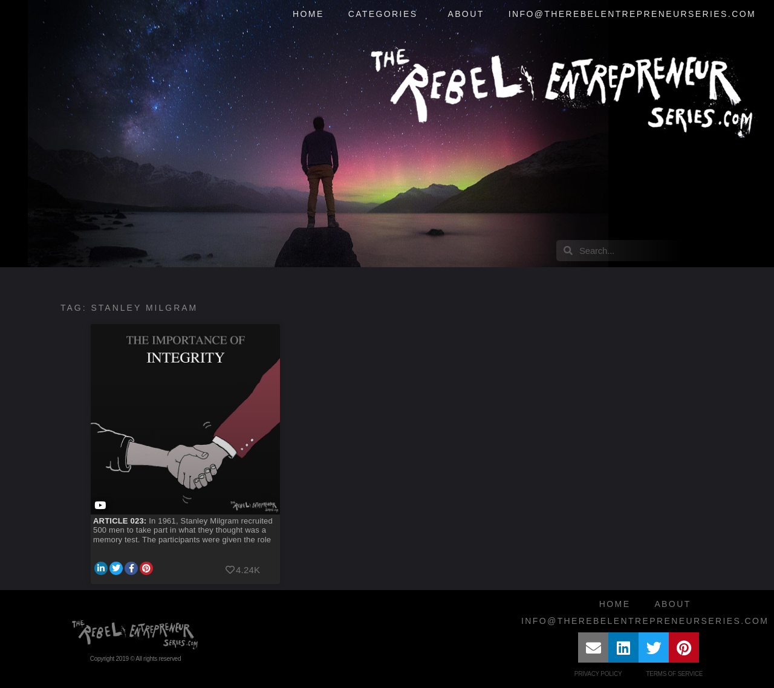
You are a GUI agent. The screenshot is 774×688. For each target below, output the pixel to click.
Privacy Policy (598, 673)
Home (308, 14)
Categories (386, 14)
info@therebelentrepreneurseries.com (632, 14)
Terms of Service (674, 673)
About (465, 14)
